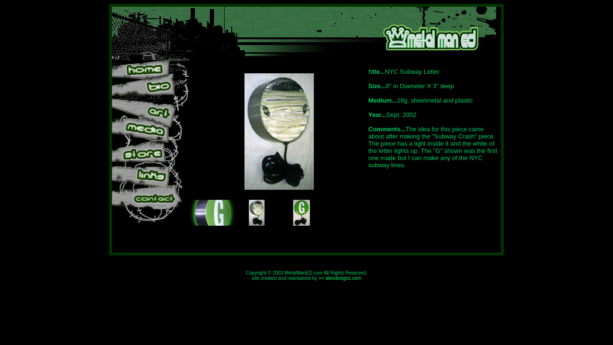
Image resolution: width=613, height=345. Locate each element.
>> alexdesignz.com (339, 278)
